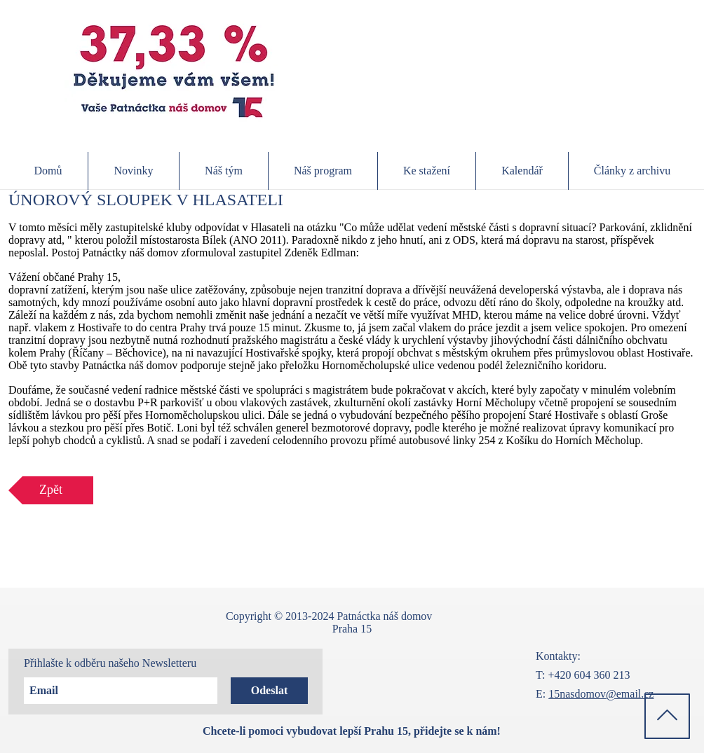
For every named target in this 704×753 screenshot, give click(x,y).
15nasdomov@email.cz (601, 694)
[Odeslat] (269, 690)
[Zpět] (50, 490)
